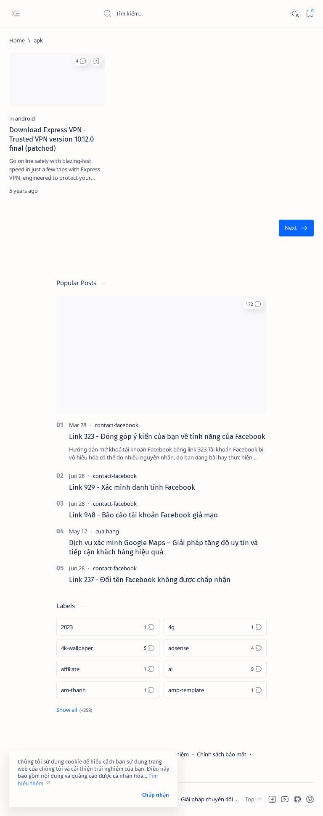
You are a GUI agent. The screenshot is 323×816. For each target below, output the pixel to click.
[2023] (107, 627)
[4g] (215, 627)
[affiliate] (107, 669)
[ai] (215, 669)
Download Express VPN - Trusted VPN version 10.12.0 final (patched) (51, 139)
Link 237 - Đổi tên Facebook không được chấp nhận (149, 579)
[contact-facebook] (116, 425)
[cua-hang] (107, 531)
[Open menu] (15, 13)
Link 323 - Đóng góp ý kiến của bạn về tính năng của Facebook (167, 436)
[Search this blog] (166, 13)
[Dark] (294, 13)
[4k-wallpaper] (107, 648)
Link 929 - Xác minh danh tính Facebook (132, 487)
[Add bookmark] (96, 61)
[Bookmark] (309, 13)
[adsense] (215, 648)
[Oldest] (296, 228)
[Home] (17, 40)
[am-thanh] (107, 690)
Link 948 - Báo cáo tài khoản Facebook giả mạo (143, 515)
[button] (80, 61)
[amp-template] (215, 690)
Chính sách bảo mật (221, 754)
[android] (25, 118)
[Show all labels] (74, 710)
